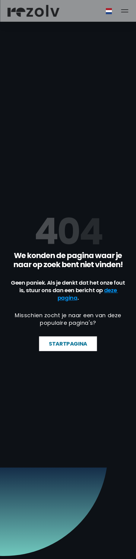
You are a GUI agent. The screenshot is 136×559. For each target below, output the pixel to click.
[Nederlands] (115, 11)
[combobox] (115, 11)
